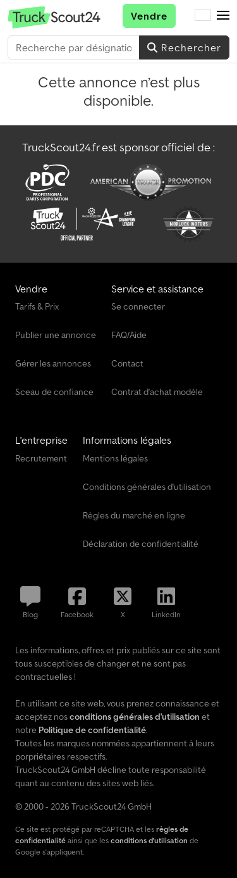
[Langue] (202, 16)
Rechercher (184, 47)
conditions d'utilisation (149, 840)
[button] (223, 16)
